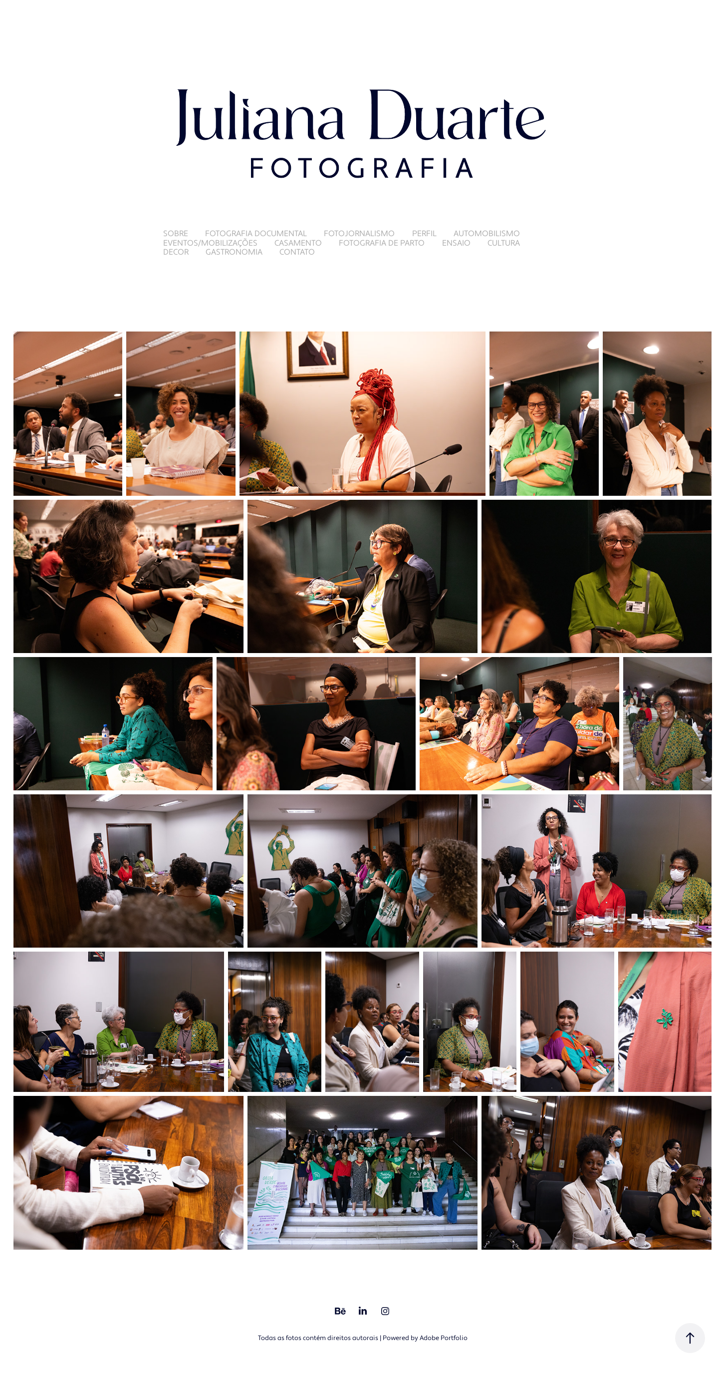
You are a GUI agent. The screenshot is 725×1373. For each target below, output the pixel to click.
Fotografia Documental (256, 234)
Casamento (298, 243)
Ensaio (456, 243)
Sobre (175, 234)
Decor (176, 252)
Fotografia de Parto (382, 243)
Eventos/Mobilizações (210, 243)
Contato (297, 252)
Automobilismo (487, 234)
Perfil (424, 234)
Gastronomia (234, 252)
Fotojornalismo (359, 234)
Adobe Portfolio (444, 1338)
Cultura (503, 243)
